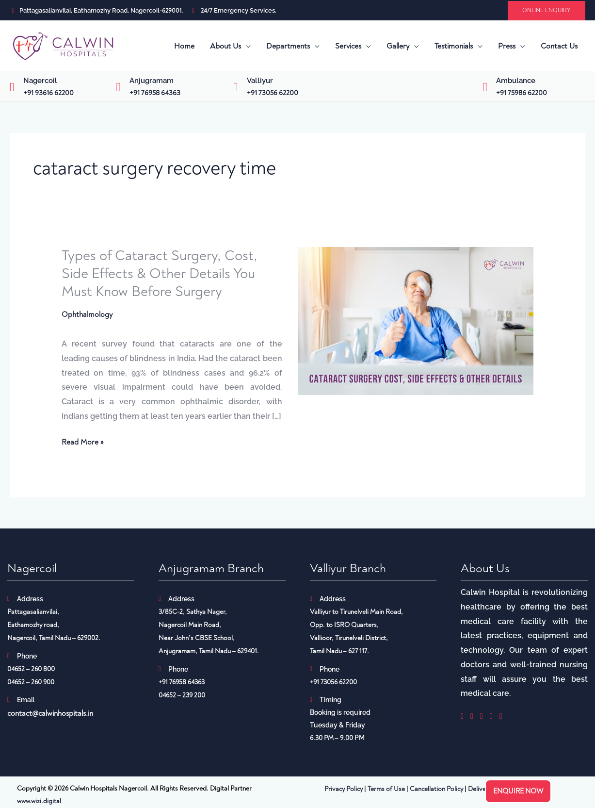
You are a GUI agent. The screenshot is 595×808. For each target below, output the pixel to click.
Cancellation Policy (436, 789)
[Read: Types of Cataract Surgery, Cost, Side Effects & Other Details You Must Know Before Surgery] (416, 320)
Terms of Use (386, 789)
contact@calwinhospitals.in (50, 714)
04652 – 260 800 (31, 669)
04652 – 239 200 (182, 696)
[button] (546, 10)
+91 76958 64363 (154, 93)
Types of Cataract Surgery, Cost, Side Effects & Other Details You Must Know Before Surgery (161, 273)
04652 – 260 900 (30, 682)
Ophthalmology (87, 314)
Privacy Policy (343, 789)
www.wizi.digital (39, 801)
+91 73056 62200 (272, 93)
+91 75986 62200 (521, 93)
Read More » (82, 443)
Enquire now (518, 791)
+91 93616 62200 (48, 93)
